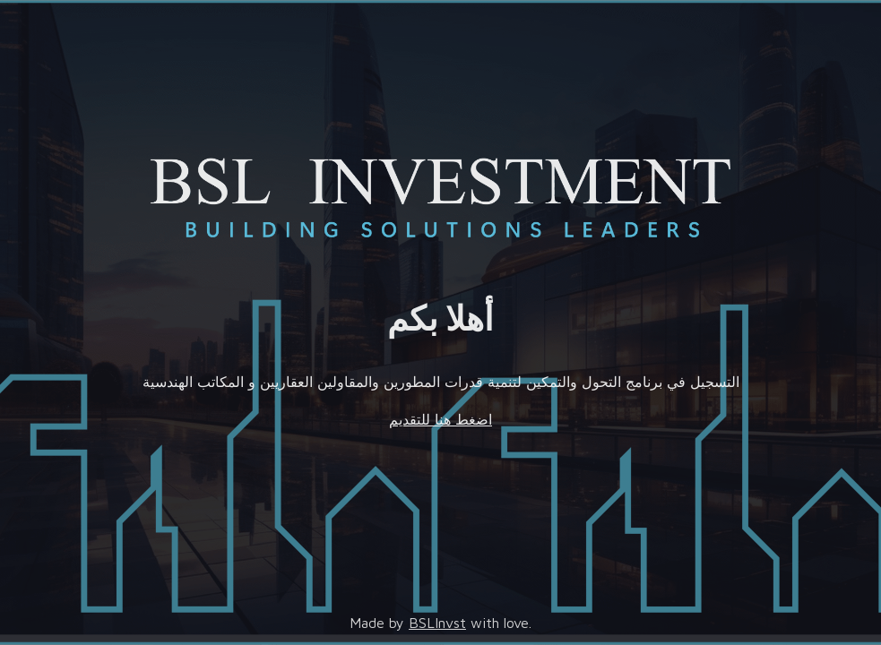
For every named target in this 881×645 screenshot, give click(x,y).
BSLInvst (437, 623)
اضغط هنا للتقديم (440, 419)
